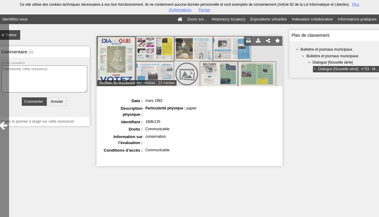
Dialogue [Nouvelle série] (333, 62)
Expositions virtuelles (268, 19)
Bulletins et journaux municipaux (326, 49)
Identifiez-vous (15, 19)
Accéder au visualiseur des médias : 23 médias (137, 83)
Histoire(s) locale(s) (228, 19)
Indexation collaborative (312, 19)
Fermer (204, 10)
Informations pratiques (357, 19)
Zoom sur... (197, 19)
